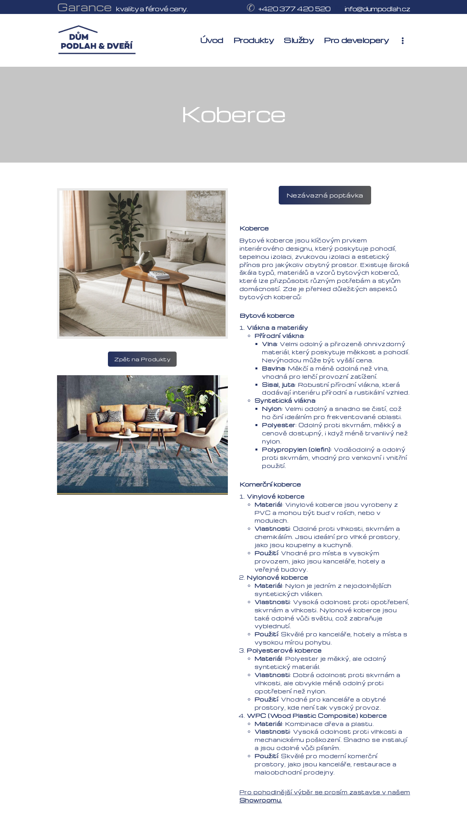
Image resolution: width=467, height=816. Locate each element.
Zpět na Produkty (142, 359)
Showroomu (260, 800)
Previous (202, 482)
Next (217, 482)
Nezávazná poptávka (324, 195)
